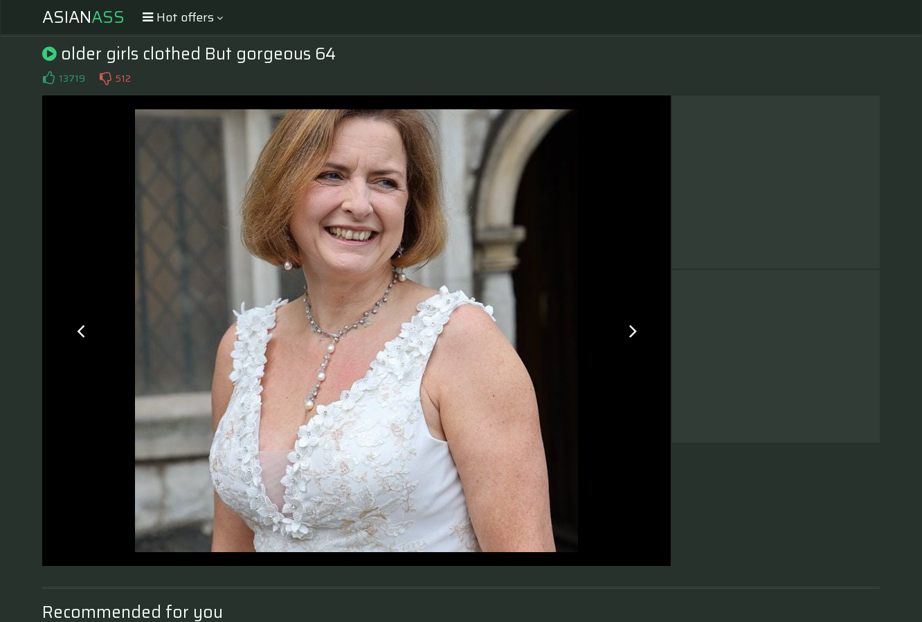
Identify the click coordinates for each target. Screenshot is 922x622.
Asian (83, 17)
